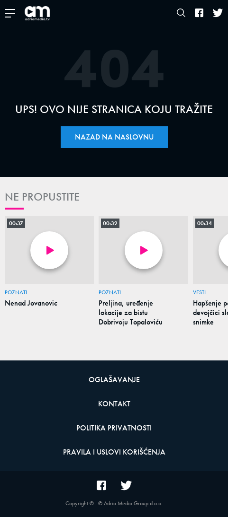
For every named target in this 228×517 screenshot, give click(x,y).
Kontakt (114, 404)
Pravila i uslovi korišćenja (114, 452)
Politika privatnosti (114, 428)
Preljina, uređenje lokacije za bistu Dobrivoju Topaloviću (131, 312)
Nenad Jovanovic (31, 303)
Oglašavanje (114, 380)
